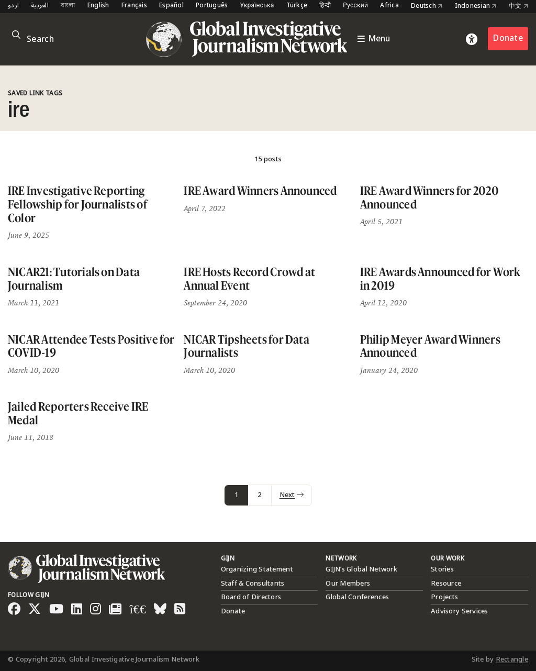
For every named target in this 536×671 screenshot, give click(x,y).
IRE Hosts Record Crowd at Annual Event (249, 278)
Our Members (348, 583)
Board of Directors (251, 597)
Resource (446, 583)
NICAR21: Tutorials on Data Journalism (74, 278)
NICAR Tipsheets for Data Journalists (246, 346)
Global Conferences (357, 597)
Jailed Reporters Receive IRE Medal (78, 413)
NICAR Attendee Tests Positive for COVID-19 (91, 346)
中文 (518, 6)
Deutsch (426, 6)
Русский (355, 6)
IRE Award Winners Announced (260, 190)
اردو (13, 6)
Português (212, 6)
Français (134, 6)
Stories (442, 569)
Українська (257, 6)
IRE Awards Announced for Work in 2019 (440, 278)
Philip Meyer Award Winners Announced (430, 346)
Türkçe (297, 6)
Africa (389, 6)
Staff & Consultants (253, 583)
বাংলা (68, 6)
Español (171, 6)
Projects (444, 597)
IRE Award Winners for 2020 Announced (429, 197)
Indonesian (476, 6)
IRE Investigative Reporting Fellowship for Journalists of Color (77, 203)
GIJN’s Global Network (361, 569)
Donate (508, 38)
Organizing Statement (257, 569)
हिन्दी (325, 6)
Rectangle (512, 659)
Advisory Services (459, 611)
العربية (40, 6)
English (98, 6)
